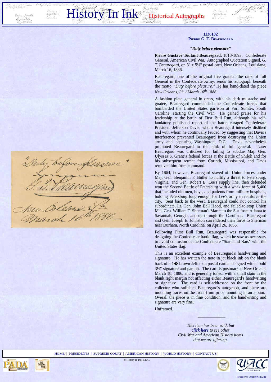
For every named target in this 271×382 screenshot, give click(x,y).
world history (177, 353)
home (60, 353)
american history (142, 353)
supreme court (107, 353)
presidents (79, 353)
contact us (205, 353)
